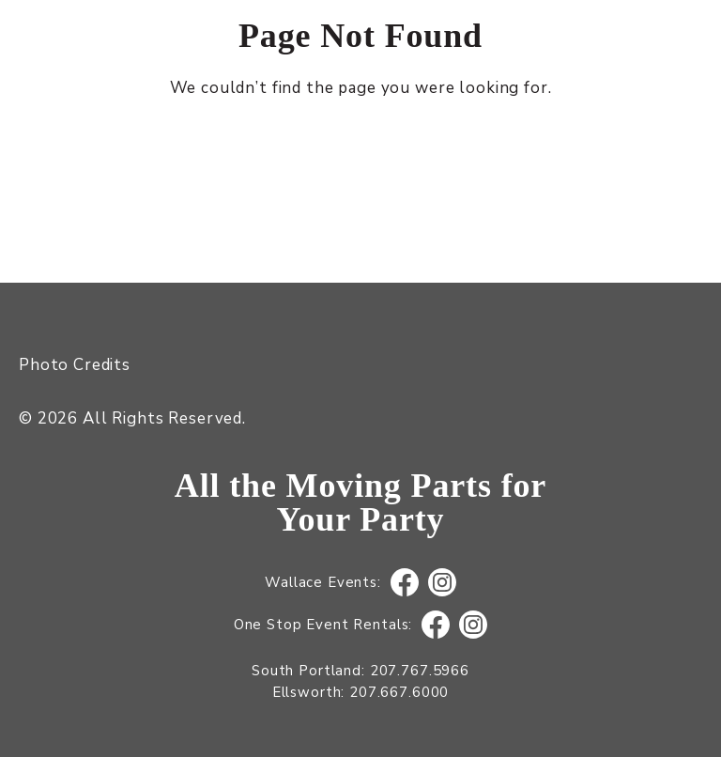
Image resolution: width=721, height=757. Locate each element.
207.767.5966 (419, 670)
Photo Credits (74, 365)
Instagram (441, 582)
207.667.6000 (399, 692)
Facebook (405, 582)
